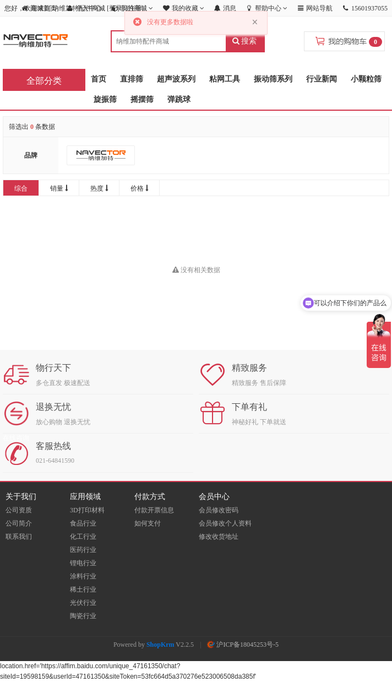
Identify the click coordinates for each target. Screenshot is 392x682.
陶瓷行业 (83, 616)
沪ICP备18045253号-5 (243, 644)
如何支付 (147, 523)
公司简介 (19, 523)
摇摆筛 (142, 99)
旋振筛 (105, 99)
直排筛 (131, 79)
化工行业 (83, 536)
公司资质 (19, 510)
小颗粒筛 (366, 79)
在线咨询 (16, 438)
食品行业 (83, 523)
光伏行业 (83, 603)
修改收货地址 (218, 536)
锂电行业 (83, 563)
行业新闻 (321, 79)
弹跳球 (178, 99)
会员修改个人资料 (225, 523)
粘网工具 (224, 79)
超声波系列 (176, 79)
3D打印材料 (87, 510)
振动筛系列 (273, 79)
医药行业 (83, 550)
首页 (98, 79)
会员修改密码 (218, 510)
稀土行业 (83, 589)
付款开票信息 (154, 510)
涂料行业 (83, 576)
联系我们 (19, 536)
